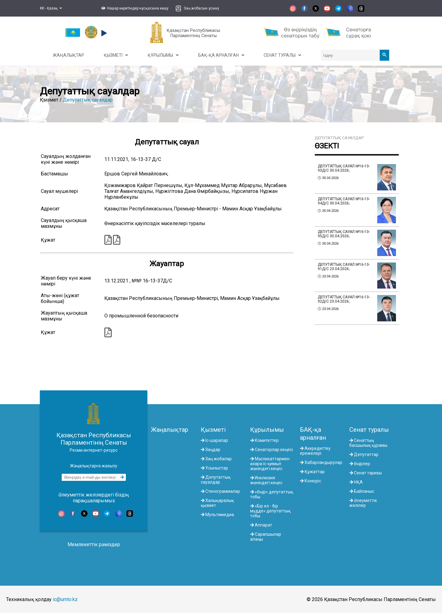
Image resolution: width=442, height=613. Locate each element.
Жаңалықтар (169, 429)
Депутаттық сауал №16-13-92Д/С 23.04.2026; (344, 299)
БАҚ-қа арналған (313, 433)
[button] (134, 8)
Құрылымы (267, 429)
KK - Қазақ (51, 8)
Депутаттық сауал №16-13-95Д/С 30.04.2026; (344, 234)
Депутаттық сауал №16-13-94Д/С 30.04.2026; (344, 201)
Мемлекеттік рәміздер (94, 544)
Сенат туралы (369, 429)
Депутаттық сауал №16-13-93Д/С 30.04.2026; (344, 168)
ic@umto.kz (65, 599)
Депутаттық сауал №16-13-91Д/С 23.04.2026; (344, 266)
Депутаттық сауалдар (88, 100)
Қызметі (213, 429)
